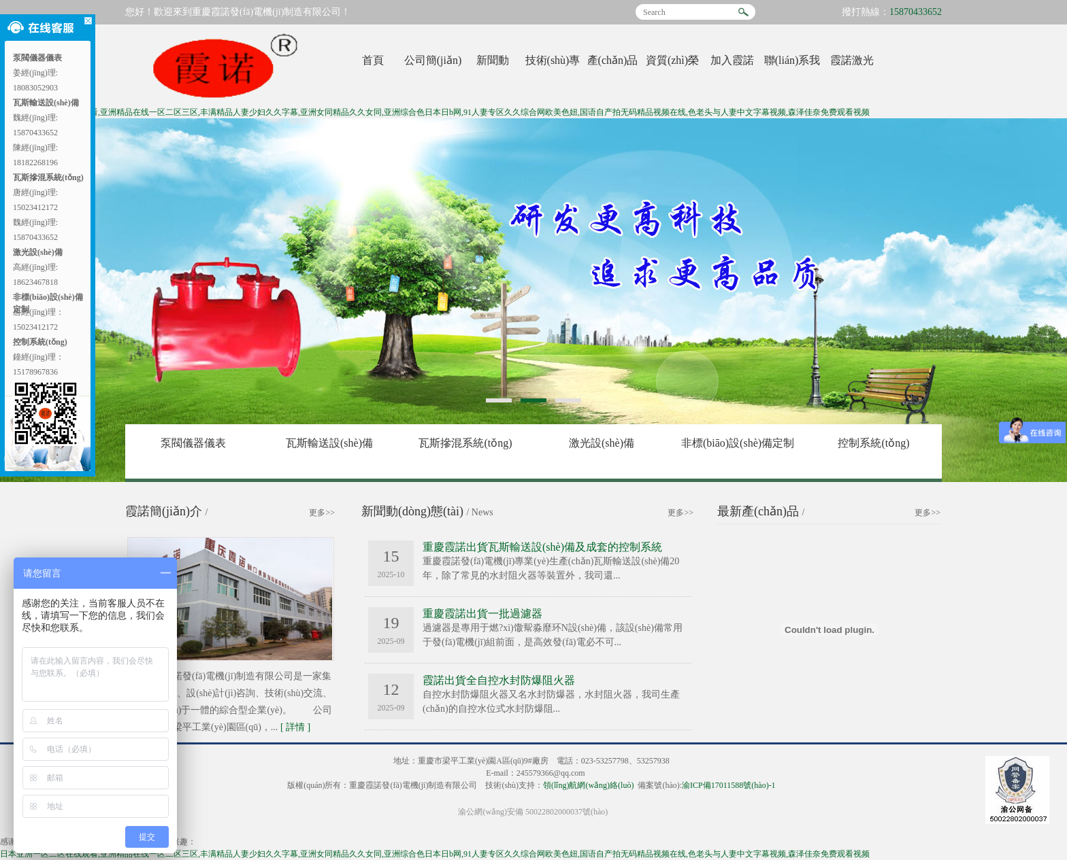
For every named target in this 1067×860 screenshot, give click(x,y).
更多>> (322, 512)
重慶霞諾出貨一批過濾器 (482, 613)
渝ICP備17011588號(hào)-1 (729, 785)
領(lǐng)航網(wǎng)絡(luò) (588, 785)
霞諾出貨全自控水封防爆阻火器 (499, 680)
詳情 (295, 727)
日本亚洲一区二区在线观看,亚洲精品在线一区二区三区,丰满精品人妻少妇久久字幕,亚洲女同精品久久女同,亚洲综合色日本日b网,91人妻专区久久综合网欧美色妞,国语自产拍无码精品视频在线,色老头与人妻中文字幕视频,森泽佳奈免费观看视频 (435, 112)
